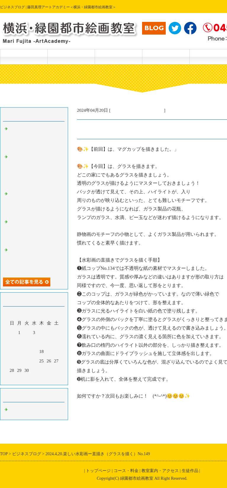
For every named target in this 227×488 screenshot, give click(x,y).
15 (19, 351)
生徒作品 (118, 56)
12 (49, 342)
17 (34, 351)
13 (56, 342)
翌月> (45, 379)
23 (27, 361)
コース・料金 (71, 56)
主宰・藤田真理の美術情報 (137, 110)
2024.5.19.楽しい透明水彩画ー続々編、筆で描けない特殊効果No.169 (35, 231)
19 (49, 351)
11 (41, 342)
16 (27, 351)
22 (19, 361)
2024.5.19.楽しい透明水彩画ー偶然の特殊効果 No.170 (35, 203)
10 (34, 342)
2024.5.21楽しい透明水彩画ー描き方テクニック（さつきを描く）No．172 (35, 138)
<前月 (22, 379)
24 (34, 361)
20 (56, 351)
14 (12, 351)
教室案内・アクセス (165, 56)
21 (12, 361)
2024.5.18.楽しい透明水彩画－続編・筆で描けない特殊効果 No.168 (35, 259)
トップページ (23, 56)
